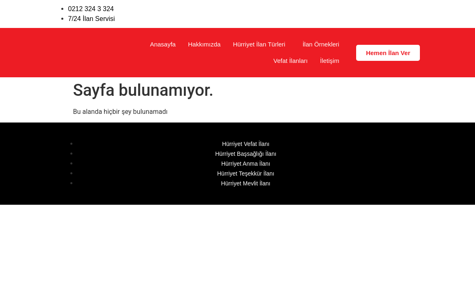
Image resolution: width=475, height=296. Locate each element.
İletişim (329, 60)
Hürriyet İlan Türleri (259, 44)
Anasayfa (163, 44)
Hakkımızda (204, 44)
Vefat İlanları (290, 60)
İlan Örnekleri (321, 44)
